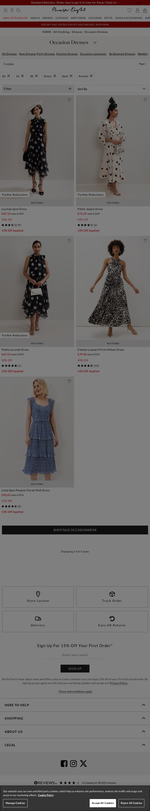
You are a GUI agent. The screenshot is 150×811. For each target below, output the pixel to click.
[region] (75, 798)
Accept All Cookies (103, 803)
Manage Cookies (15, 803)
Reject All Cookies (131, 803)
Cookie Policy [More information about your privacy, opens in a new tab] (46, 795)
